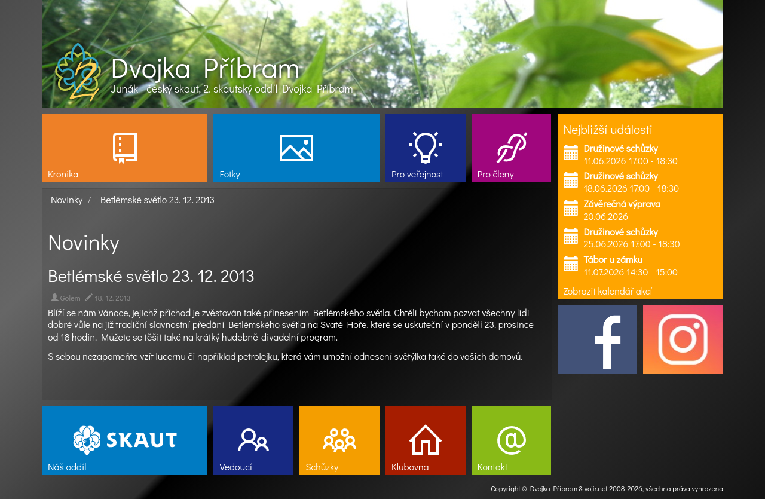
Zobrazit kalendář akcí (608, 290)
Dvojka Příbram (205, 67)
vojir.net (596, 488)
